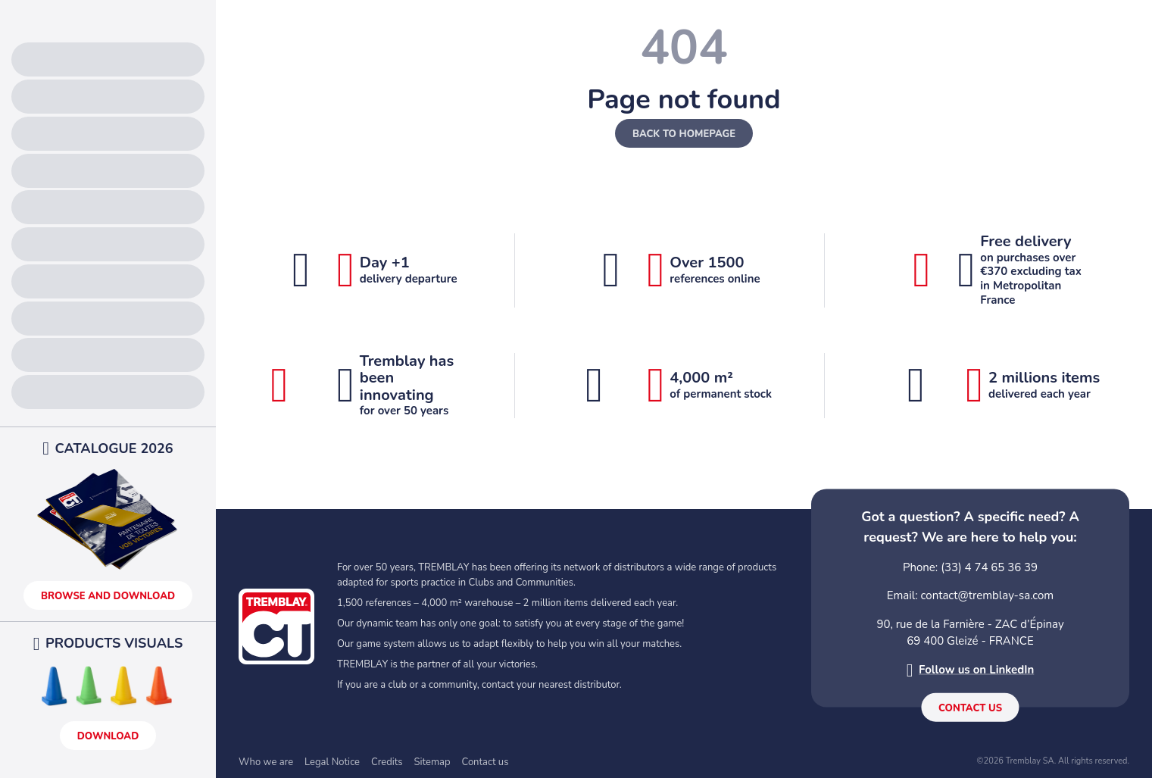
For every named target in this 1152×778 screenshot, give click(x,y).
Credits (387, 762)
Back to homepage (683, 134)
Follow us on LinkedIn (976, 669)
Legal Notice (332, 762)
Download (108, 736)
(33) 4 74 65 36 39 (989, 566)
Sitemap (432, 762)
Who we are (266, 762)
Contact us (970, 708)
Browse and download (108, 596)
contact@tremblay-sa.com (987, 595)
